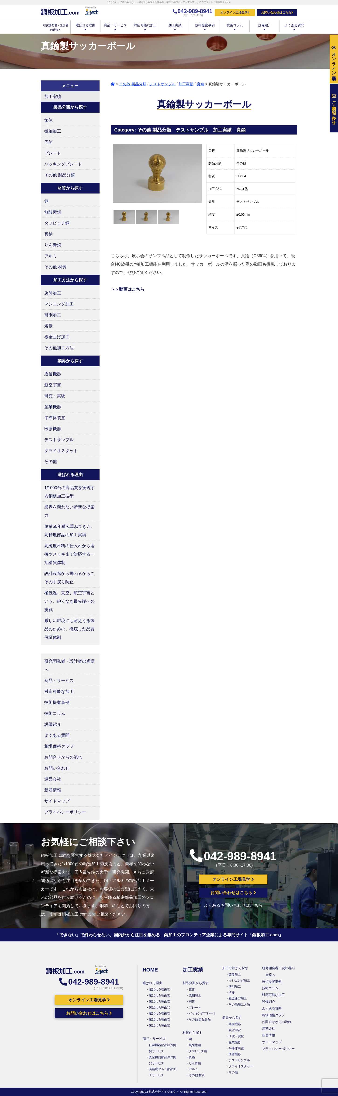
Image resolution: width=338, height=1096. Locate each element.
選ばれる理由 (85, 27)
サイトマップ (56, 801)
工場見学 (333, 59)
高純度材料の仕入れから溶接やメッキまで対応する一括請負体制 (69, 554)
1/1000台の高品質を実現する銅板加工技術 (69, 491)
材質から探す (192, 1032)
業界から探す (232, 1018)
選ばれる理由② (159, 995)
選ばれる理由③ (159, 1001)
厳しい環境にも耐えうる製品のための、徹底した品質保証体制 (69, 629)
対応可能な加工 (145, 27)
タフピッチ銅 (56, 223)
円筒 (48, 142)
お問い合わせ (56, 768)
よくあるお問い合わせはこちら (233, 905)
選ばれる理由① (159, 989)
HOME (150, 970)
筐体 (48, 120)
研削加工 (52, 315)
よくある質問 (294, 27)
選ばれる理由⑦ (159, 1025)
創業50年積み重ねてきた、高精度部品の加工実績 (69, 530)
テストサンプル (162, 84)
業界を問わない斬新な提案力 (69, 511)
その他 (50, 461)
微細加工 (52, 131)
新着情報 (52, 790)
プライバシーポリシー (65, 812)
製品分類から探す (196, 983)
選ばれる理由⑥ (159, 1019)
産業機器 (52, 407)
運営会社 (52, 779)
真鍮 (200, 84)
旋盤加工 (52, 293)
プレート (52, 153)
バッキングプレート (63, 164)
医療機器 (52, 428)
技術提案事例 (205, 27)
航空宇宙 (52, 385)
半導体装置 (54, 417)
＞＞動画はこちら (127, 289)
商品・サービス (115, 27)
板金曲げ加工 (56, 337)
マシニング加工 (59, 304)
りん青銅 (52, 245)
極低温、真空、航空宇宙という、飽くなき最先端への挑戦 (69, 601)
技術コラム (234, 27)
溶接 (48, 326)
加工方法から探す (235, 968)
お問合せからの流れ (63, 757)
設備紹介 (264, 27)
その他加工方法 (59, 348)
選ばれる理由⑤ (159, 1013)
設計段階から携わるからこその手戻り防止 (69, 577)
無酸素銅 (52, 212)
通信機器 (52, 374)
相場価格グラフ (59, 746)
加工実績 (175, 27)
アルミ (50, 256)
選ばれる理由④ (159, 1007)
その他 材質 (55, 267)
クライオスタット (61, 450)
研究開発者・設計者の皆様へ (69, 665)
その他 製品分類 (132, 84)
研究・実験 (54, 396)
